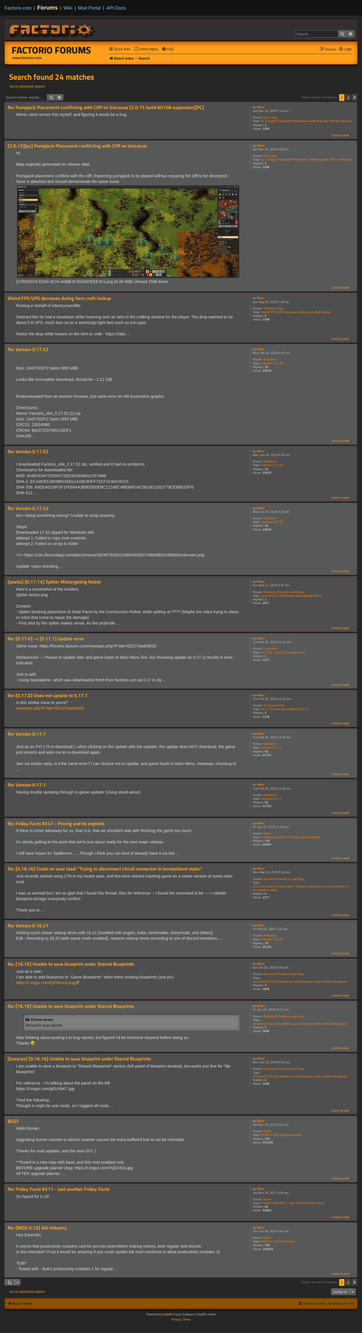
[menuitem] (146, 49)
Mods (267, 1131)
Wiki (68, 7)
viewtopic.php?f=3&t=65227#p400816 (50, 708)
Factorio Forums (51, 50)
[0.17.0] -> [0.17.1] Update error (283, 652)
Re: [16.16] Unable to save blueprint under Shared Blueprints (71, 964)
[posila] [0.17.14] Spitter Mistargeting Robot (291, 595)
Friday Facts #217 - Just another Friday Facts (293, 1203)
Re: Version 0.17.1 (27, 734)
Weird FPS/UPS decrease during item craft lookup (296, 312)
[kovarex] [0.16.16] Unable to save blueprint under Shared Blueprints (300, 981)
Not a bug (270, 117)
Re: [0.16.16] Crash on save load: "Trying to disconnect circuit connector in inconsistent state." (105, 869)
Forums (47, 8)
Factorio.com (18, 7)
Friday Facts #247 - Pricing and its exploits (291, 837)
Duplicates (270, 648)
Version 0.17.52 (272, 363)
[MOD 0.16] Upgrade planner (281, 1135)
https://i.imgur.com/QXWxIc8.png (45, 982)
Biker (261, 107)
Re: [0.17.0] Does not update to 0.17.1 (48, 696)
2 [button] (348, 97)
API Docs (116, 7)
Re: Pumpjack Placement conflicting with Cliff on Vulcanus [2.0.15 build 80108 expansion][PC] (106, 108)
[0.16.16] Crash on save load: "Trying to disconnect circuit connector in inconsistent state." (301, 888)
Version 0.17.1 (271, 747)
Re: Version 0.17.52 (28, 350)
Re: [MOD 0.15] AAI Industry (37, 1228)
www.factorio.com (27, 58)
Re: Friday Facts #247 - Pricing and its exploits (56, 824)
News (267, 833)
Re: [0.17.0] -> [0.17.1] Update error (46, 639)
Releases (269, 359)
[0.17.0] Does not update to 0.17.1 (285, 709)
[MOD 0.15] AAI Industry (278, 1241)
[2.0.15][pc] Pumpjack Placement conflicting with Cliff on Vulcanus (307, 121)
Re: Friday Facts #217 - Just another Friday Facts (58, 1189)
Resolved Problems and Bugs (283, 592)
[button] (354, 97)
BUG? (13, 1121)
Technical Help (273, 308)
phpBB (166, 1314)
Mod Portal (89, 7)
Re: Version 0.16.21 (28, 926)
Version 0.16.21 (272, 939)
